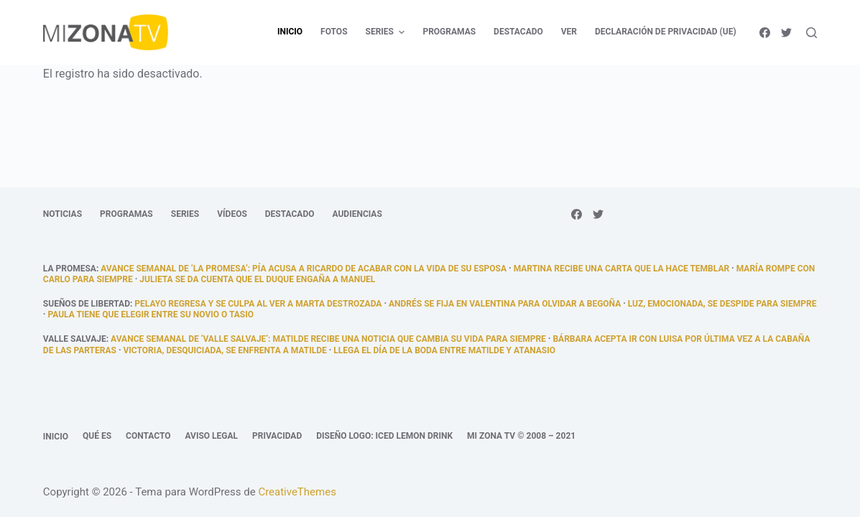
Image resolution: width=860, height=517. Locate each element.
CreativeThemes (297, 491)
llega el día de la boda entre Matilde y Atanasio (444, 350)
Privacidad (277, 436)
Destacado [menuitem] (518, 32)
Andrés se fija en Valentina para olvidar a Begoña (505, 304)
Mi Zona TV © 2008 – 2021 (521, 436)
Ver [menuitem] (569, 32)
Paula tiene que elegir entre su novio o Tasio (150, 314)
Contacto (148, 436)
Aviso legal (211, 436)
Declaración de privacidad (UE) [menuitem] (665, 32)
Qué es (97, 436)
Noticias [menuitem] (62, 214)
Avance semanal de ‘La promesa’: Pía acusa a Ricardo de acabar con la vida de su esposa (304, 269)
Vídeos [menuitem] (232, 214)
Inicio (55, 437)
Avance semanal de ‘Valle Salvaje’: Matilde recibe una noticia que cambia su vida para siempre (328, 339)
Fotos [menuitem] (333, 32)
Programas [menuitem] (449, 32)
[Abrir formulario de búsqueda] (811, 32)
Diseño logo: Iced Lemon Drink (384, 436)
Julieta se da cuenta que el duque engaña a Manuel (257, 279)
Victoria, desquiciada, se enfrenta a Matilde (225, 350)
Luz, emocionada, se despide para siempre (722, 304)
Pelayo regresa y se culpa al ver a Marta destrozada (258, 304)
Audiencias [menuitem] (357, 214)
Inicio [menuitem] (289, 32)
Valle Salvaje (74, 339)
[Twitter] (786, 32)
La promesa (69, 269)
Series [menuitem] (387, 32)
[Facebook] (764, 32)
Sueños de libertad (86, 304)
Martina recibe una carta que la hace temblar (621, 269)
